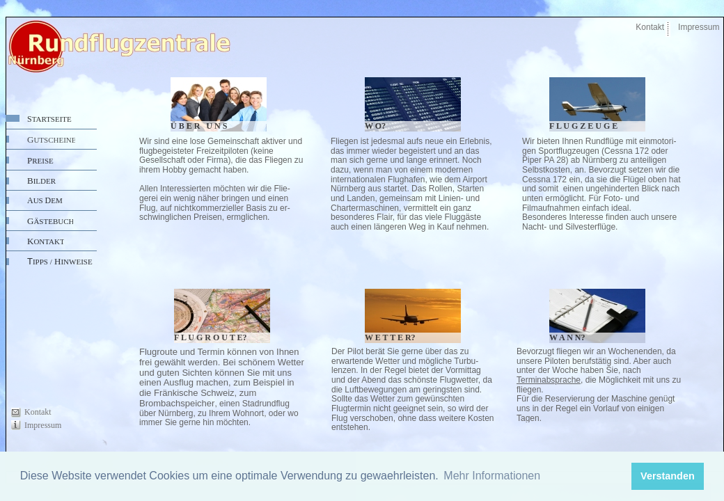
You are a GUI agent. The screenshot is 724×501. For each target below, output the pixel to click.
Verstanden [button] (667, 476)
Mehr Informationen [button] (491, 476)
